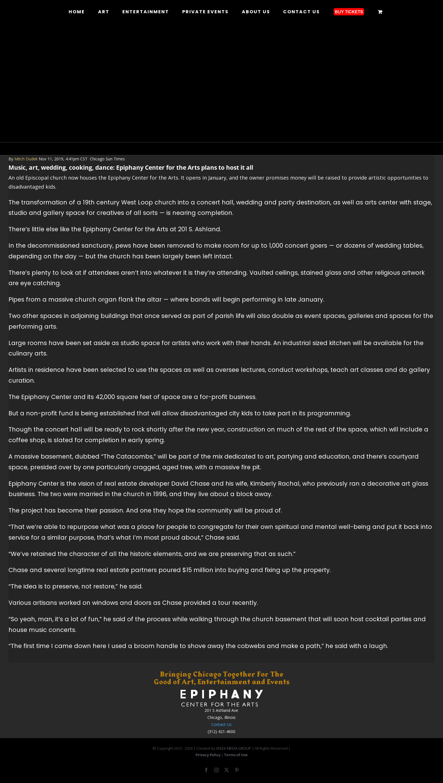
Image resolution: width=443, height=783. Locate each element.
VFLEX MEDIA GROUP (233, 748)
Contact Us (221, 724)
